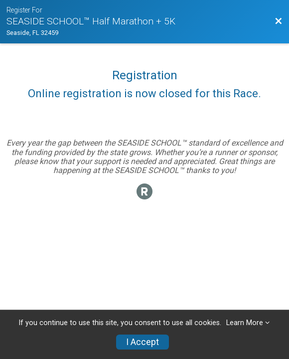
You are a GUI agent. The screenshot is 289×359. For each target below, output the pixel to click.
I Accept (142, 342)
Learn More (244, 323)
